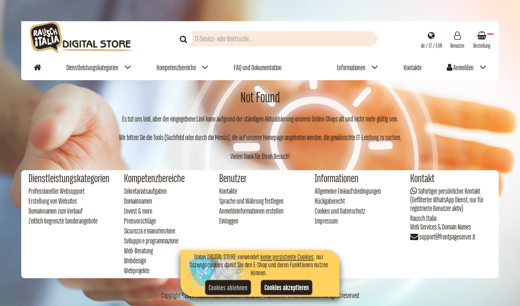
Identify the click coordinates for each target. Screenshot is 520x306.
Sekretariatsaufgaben (145, 191)
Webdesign (135, 260)
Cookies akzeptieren (286, 287)
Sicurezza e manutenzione (149, 231)
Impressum (326, 221)
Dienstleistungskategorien (92, 67)
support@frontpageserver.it (447, 236)
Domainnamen (138, 201)
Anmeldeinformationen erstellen (251, 211)
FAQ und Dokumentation (258, 67)
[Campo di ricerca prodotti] (284, 38)
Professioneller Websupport (57, 191)
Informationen (351, 67)
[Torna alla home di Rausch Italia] (82, 38)
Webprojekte (136, 270)
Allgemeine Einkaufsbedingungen (348, 191)
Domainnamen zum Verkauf (56, 211)
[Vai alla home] (37, 67)
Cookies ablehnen (228, 287)
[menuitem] (99, 67)
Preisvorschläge (140, 221)
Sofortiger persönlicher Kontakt (449, 191)
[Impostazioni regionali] (431, 38)
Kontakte (413, 67)
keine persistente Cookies (287, 257)
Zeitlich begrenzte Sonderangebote (63, 221)
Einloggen (228, 221)
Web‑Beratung (138, 250)
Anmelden (460, 67)
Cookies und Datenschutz (340, 211)
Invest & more (138, 211)
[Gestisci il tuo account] (457, 38)
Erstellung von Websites (53, 201)
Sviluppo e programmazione (151, 240)
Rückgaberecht (330, 201)
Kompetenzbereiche (176, 67)
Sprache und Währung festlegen (251, 201)
